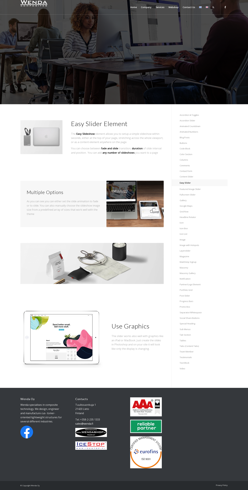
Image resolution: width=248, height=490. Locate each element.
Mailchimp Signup (188, 262)
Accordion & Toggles (189, 115)
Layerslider (185, 250)
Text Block (184, 362)
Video (182, 368)
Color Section (186, 154)
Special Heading (187, 323)
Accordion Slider (187, 120)
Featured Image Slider (190, 189)
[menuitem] (133, 7)
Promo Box (185, 306)
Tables (183, 340)
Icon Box (184, 228)
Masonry (184, 267)
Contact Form (186, 171)
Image (183, 239)
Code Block (185, 148)
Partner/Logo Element (190, 284)
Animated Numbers (189, 131)
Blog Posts (185, 137)
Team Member (187, 351)
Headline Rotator (188, 217)
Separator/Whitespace (191, 312)
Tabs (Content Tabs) (189, 346)
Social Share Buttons (190, 318)
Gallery (183, 200)
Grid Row (184, 211)
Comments (185, 165)
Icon (182, 222)
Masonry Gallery (188, 273)
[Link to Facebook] (225, 7)
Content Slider (186, 176)
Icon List (183, 233)
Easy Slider (185, 182)
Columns (184, 159)
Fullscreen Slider (187, 194)
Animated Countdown (190, 126)
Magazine (184, 256)
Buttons (183, 143)
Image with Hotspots (189, 245)
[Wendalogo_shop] (57, 7)
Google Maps (186, 205)
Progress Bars (186, 301)
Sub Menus (185, 329)
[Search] (213, 7)
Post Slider (185, 295)
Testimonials (186, 357)
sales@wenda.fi (84, 423)
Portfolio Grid (186, 290)
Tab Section (185, 334)
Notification (185, 278)
